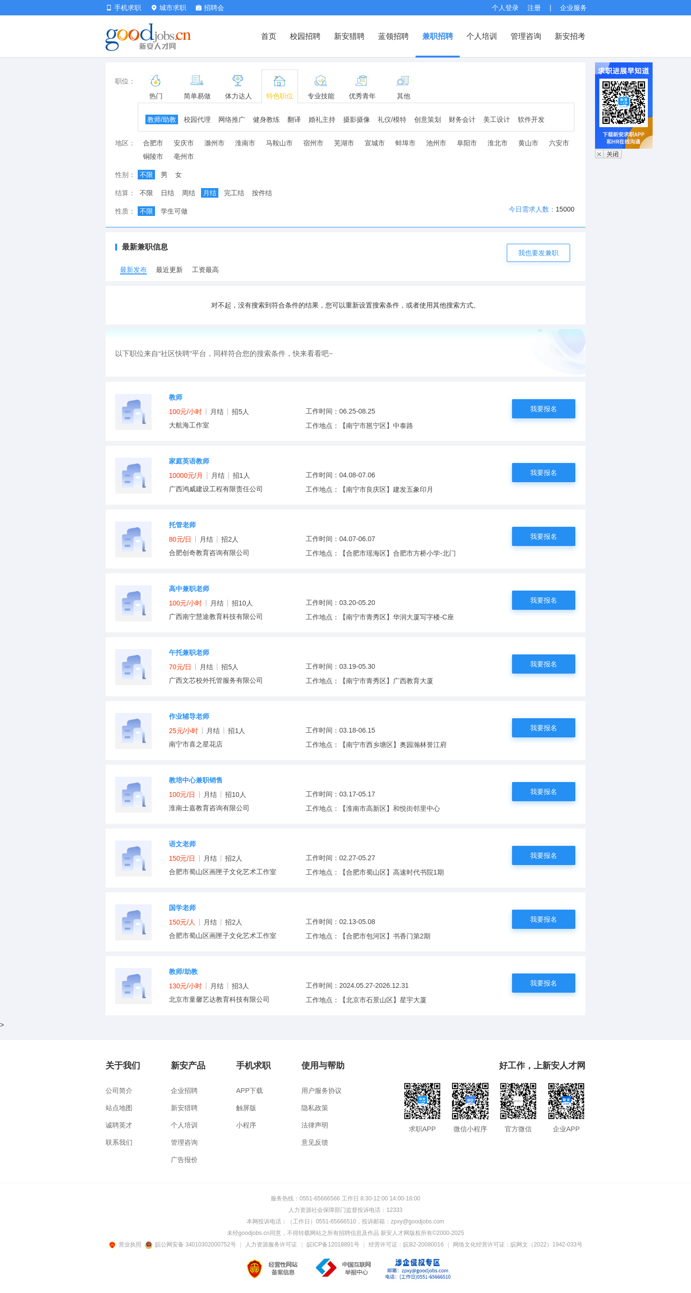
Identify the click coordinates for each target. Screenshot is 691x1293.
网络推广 (231, 119)
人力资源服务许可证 (271, 1244)
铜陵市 (153, 156)
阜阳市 (467, 143)
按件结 (262, 193)
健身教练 (266, 119)
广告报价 (184, 1159)
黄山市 (528, 143)
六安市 (559, 143)
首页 (268, 36)
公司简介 (119, 1090)
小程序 (246, 1125)
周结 (188, 193)
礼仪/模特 (392, 119)
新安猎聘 (349, 36)
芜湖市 (344, 143)
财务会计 (462, 119)
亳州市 (184, 156)
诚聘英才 (119, 1125)
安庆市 (184, 143)
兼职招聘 (437, 36)
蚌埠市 (405, 143)
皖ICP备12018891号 (333, 1244)
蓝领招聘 (393, 36)
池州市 (436, 143)
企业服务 (573, 8)
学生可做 (174, 211)
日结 (167, 193)
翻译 (294, 119)
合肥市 (153, 143)
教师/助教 (161, 119)
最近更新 (169, 269)
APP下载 (249, 1090)
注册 (534, 8)
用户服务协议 (321, 1090)
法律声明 (314, 1125)
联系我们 (119, 1142)
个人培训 (481, 36)
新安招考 (570, 36)
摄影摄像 (356, 119)
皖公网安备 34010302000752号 (191, 1244)
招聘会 (210, 8)
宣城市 (375, 143)
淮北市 (498, 143)
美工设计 (496, 119)
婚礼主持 (322, 119)
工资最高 (205, 269)
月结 (209, 193)
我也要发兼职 (538, 253)
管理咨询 (526, 36)
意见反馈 (314, 1142)
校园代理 (197, 119)
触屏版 (246, 1108)
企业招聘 (184, 1090)
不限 (146, 174)
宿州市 (313, 143)
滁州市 (214, 143)
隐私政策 (314, 1108)
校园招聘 (305, 36)
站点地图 (119, 1108)
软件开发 (531, 119)
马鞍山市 (279, 143)
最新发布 (133, 269)
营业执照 (126, 1244)
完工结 (234, 193)
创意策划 (427, 119)
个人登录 (505, 8)
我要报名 (543, 409)
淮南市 (245, 143)
